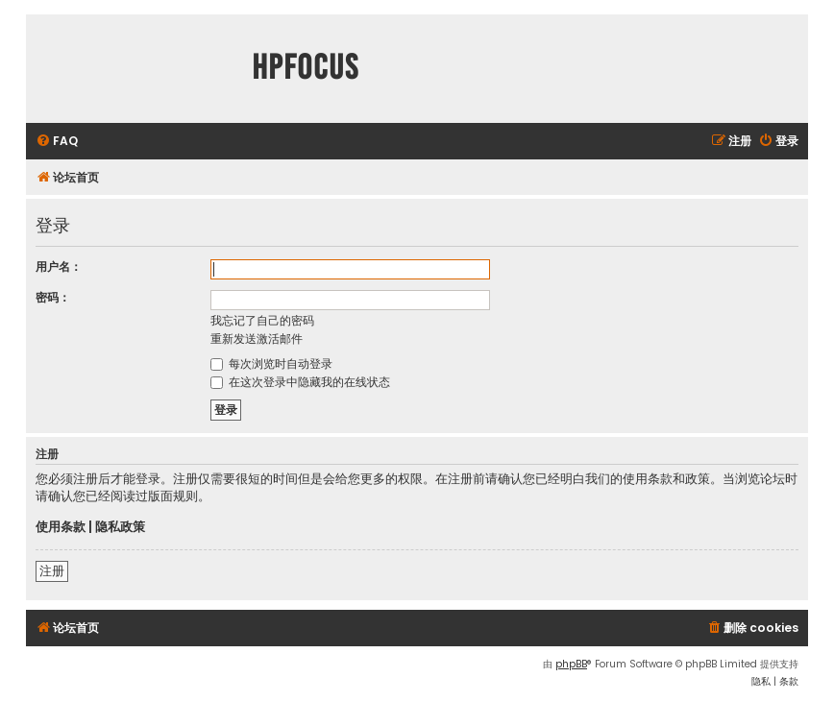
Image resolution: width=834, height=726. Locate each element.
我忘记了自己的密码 (262, 320)
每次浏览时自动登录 (271, 363)
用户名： (59, 266)
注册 (51, 571)
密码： (53, 297)
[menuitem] (57, 142)
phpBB (571, 664)
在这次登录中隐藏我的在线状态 (300, 382)
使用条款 (61, 527)
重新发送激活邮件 (256, 338)
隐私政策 (120, 527)
